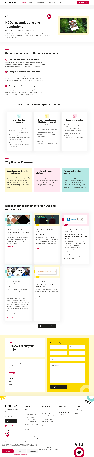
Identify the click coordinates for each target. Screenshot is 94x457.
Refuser (20, 451)
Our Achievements (41, 2)
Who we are (78, 413)
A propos (78, 407)
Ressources (63, 407)
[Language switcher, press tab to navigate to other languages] (69, 3)
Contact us (82, 3)
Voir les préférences (32, 451)
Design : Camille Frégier (53, 449)
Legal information (24, 454)
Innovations (46, 407)
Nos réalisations (64, 412)
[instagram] (6, 426)
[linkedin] (9, 426)
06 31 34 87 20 (12, 376)
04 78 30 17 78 (12, 374)
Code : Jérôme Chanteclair (41, 449)
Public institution (29, 417)
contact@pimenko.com (25, 368)
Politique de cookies (16, 454)
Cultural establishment (30, 414)
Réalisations (62, 414)
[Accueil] (11, 3)
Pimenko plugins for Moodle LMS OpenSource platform (48, 415)
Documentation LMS (64, 409)
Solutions (23, 2)
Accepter (8, 451)
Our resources (52, 2)
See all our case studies (47, 328)
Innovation (31, 2)
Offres (27, 409)
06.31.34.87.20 (8, 416)
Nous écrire (58, 389)
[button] (37, 438)
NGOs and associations (31, 412)
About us (61, 2)
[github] (12, 426)
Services (28, 429)
